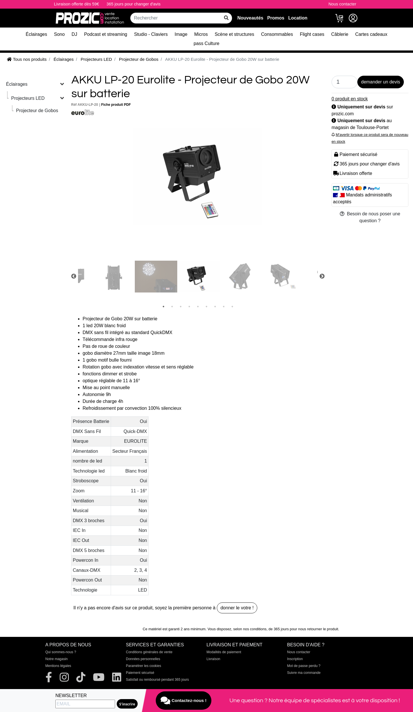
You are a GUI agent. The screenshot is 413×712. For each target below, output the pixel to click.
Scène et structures (234, 34)
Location (297, 17)
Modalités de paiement (223, 652)
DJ (74, 34)
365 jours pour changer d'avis (133, 4)
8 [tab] (224, 306)
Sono (59, 34)
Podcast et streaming (105, 34)
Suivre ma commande (304, 673)
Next (322, 276)
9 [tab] (232, 306)
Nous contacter (342, 4)
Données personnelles (143, 659)
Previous (74, 276)
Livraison (213, 659)
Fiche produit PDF (116, 105)
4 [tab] (189, 306)
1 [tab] (163, 306)
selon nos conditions (249, 629)
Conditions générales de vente (149, 652)
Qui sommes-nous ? (60, 652)
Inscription (295, 659)
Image (181, 34)
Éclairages (36, 34)
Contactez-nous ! (183, 700)
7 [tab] (215, 306)
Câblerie (339, 34)
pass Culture (206, 43)
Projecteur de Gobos (37, 110)
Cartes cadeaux (371, 34)
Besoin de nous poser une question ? (370, 217)
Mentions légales (58, 666)
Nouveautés (250, 17)
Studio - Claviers (150, 34)
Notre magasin (56, 659)
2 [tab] (172, 306)
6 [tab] (206, 306)
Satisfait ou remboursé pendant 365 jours (157, 680)
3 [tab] (181, 306)
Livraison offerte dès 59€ (76, 4)
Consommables (277, 34)
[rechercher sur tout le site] (226, 18)
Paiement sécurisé (140, 673)
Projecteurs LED (28, 98)
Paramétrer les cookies (143, 666)
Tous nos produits (26, 59)
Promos (276, 17)
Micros (201, 34)
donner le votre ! (237, 607)
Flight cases (312, 34)
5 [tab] (198, 306)
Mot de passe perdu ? (303, 666)
